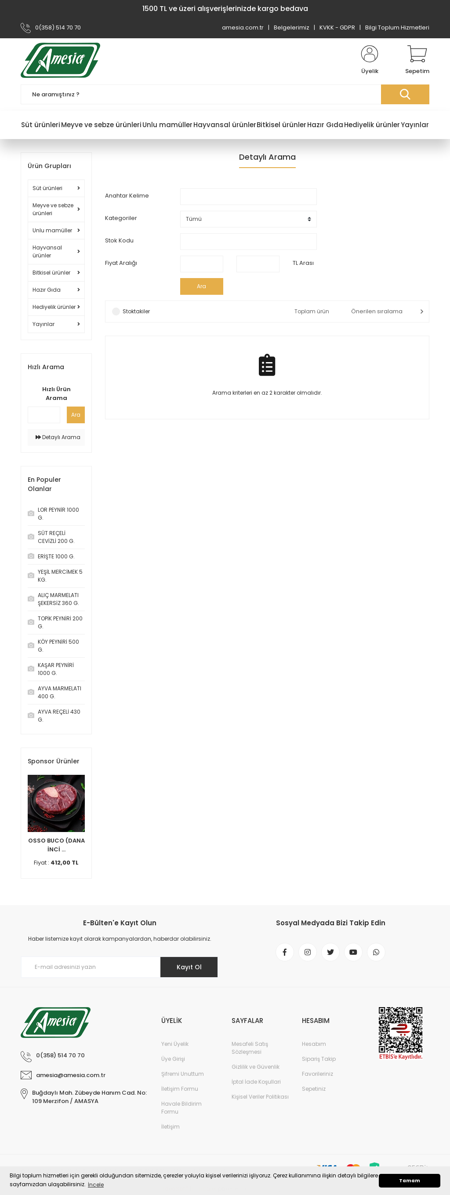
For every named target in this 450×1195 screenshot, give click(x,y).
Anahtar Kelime (127, 195)
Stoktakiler (136, 311)
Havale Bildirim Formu (181, 1107)
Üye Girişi (173, 1059)
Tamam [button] (409, 1180)
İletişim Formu (179, 1088)
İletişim (170, 1126)
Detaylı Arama (58, 437)
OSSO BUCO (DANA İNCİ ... (56, 845)
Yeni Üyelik (175, 1044)
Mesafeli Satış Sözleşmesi (250, 1048)
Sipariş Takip (319, 1059)
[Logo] (60, 60)
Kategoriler (121, 218)
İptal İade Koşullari (256, 1081)
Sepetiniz (314, 1088)
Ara (75, 414)
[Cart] (417, 60)
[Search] (225, 94)
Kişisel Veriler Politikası (260, 1096)
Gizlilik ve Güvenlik (255, 1066)
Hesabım (314, 1044)
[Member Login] (369, 60)
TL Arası (303, 263)
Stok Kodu (119, 240)
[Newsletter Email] (119, 967)
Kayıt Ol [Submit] (189, 967)
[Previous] (30, 823)
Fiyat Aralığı (121, 263)
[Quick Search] (44, 415)
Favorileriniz (317, 1074)
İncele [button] (96, 1184)
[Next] (82, 823)
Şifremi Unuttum (182, 1074)
